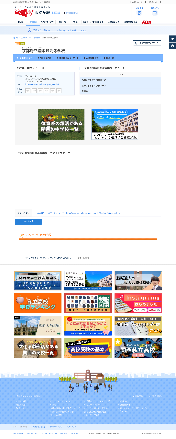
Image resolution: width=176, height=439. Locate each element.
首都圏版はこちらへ (73, 13)
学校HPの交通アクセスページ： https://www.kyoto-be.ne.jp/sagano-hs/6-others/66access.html (78, 213)
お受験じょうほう (138, 2)
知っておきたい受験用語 (95, 412)
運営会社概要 (18, 433)
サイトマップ (75, 433)
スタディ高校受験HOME (23, 38)
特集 (54, 405)
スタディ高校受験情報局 (97, 408)
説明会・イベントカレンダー (99, 401)
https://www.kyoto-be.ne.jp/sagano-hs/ (42, 84)
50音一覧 (20, 408)
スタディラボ (71, 427)
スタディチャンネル (61, 401)
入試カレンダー (93, 405)
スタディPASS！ (93, 415)
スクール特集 (56, 415)
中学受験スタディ (153, 2)
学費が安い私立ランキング (62, 412)
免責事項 (63, 433)
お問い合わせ (32, 433)
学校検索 (37, 38)
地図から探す (22, 405)
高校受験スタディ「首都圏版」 (149, 396)
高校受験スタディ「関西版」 (29, 396)
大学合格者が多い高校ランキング (65, 408)
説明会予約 (125, 405)
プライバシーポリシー (48, 433)
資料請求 (124, 401)
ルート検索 (28, 221)
